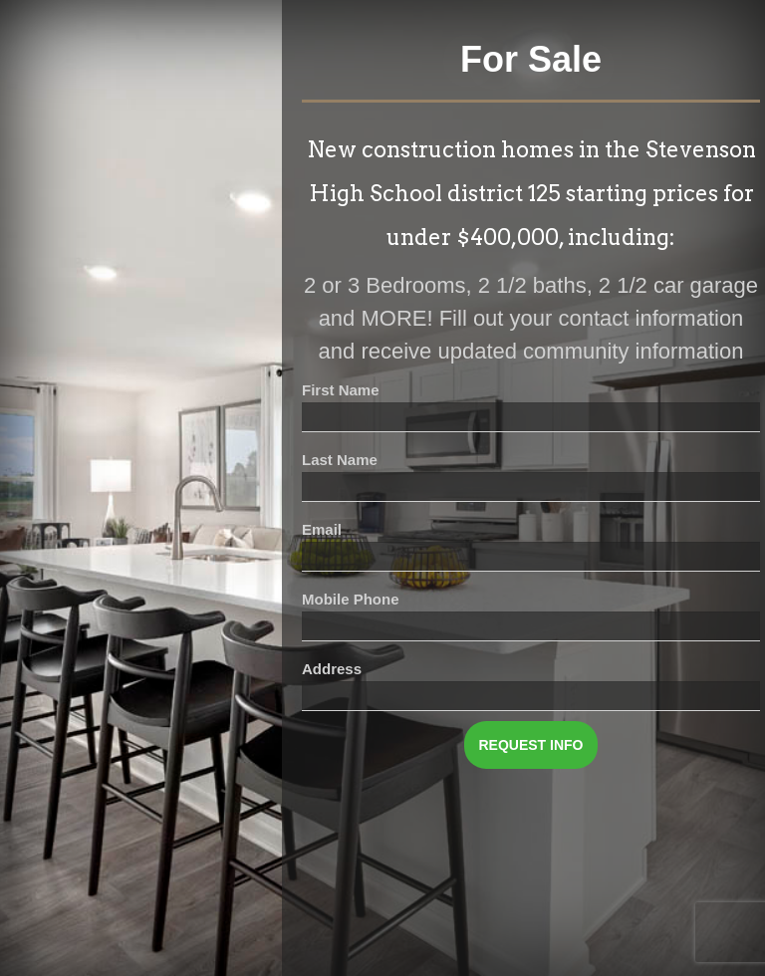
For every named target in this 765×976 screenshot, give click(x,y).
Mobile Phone (350, 599)
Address (332, 668)
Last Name (340, 459)
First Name (341, 389)
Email (322, 529)
